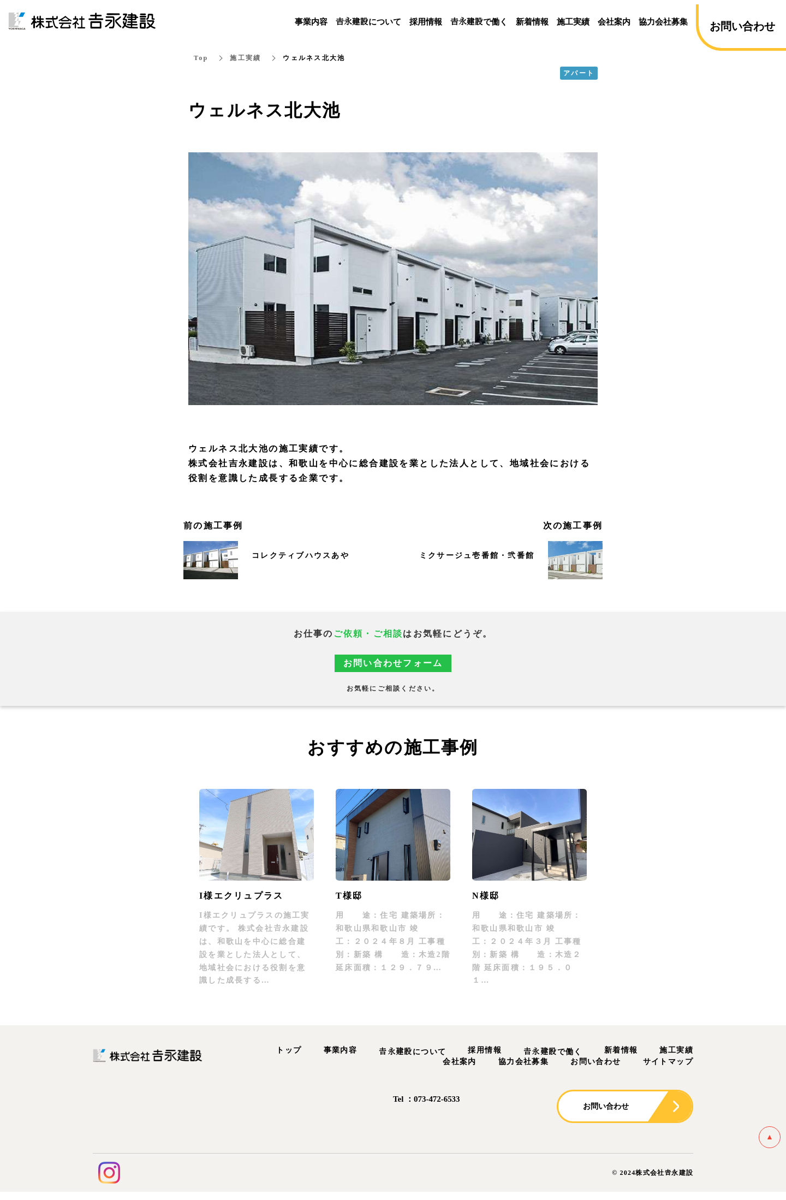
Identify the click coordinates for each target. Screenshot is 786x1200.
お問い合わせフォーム (393, 663)
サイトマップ (668, 1062)
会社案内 (460, 1062)
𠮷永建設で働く (552, 1052)
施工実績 (245, 58)
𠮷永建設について (412, 1052)
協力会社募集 (523, 1062)
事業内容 (341, 1050)
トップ (288, 1050)
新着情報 (621, 1050)
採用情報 (485, 1050)
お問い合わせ (595, 1062)
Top (201, 58)
